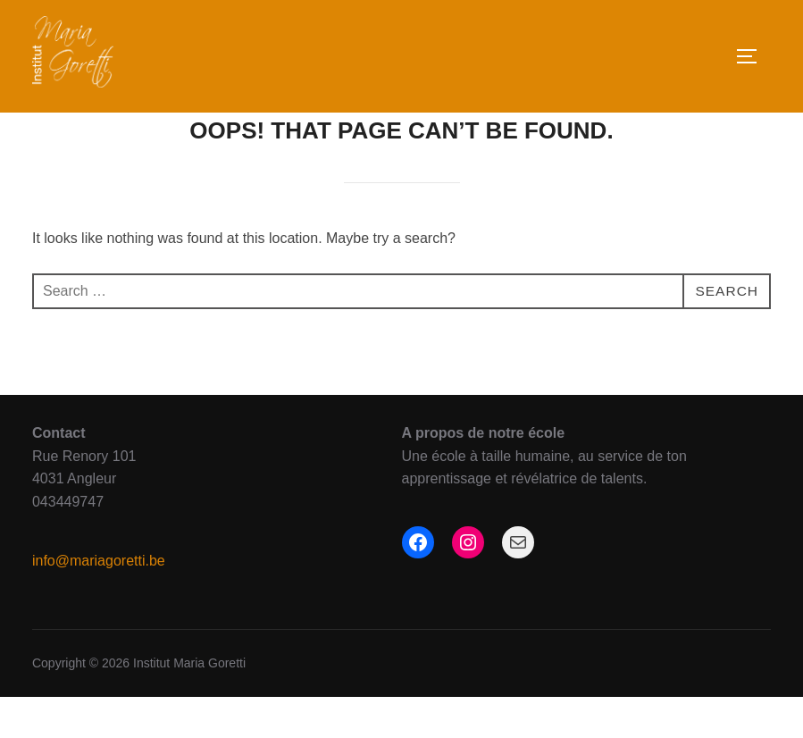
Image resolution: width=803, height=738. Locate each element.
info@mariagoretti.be (98, 600)
